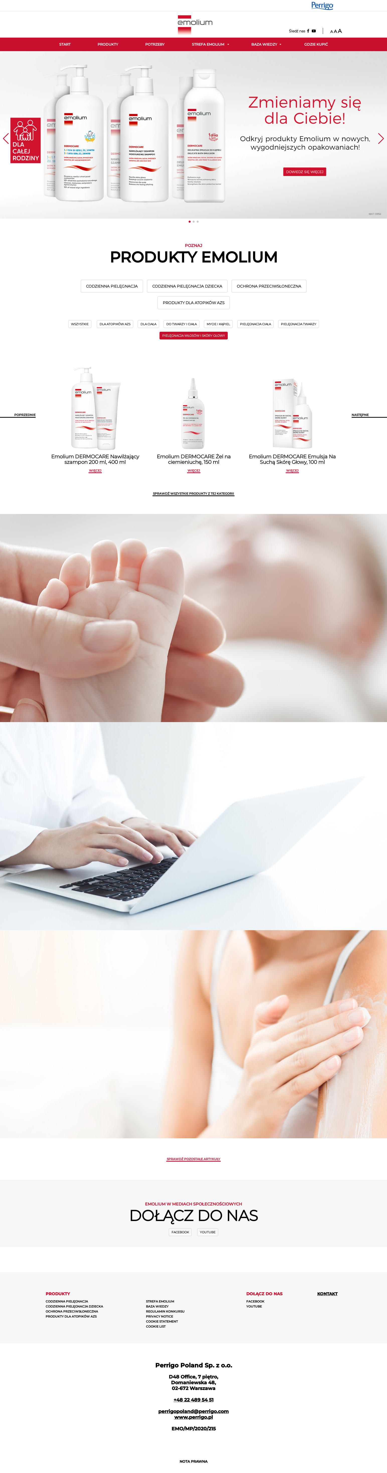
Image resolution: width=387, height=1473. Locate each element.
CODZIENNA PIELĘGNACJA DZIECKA (187, 286)
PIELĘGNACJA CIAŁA (255, 324)
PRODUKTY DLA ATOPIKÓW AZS (193, 302)
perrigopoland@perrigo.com (193, 1411)
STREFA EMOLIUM (160, 1301)
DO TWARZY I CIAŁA (181, 324)
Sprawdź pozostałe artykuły (193, 1159)
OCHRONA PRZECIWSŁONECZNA (269, 286)
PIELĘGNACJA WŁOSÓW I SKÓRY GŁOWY (193, 335)
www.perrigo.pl (193, 1417)
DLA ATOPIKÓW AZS (115, 324)
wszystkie (80, 324)
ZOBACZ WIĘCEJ (217, 855)
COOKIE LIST (156, 1326)
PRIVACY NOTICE (159, 1316)
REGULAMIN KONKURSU (165, 1311)
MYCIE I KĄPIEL (218, 324)
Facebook (180, 1232)
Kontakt (327, 1293)
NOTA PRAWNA (193, 1461)
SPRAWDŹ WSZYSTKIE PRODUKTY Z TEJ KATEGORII (193, 493)
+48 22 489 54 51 (193, 1400)
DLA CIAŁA (148, 324)
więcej (95, 470)
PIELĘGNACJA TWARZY (298, 324)
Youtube (207, 1232)
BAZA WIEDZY (157, 1306)
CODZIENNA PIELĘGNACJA (112, 286)
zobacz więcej (217, 637)
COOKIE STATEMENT (162, 1321)
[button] (190, 222)
